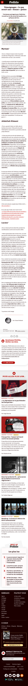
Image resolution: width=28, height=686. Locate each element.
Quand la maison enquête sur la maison (11, 215)
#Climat (3, 626)
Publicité (21, 669)
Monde (3, 607)
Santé (2, 615)
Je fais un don (17, 596)
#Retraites (19, 626)
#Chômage (4, 628)
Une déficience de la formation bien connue (12, 213)
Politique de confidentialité (10, 669)
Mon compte (17, 605)
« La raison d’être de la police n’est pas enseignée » (14, 211)
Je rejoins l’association (19, 602)
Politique (3, 598)
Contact (8, 664)
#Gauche (13, 626)
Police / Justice (5, 617)
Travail (3, 609)
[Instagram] (18, 675)
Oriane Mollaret (10, 20)
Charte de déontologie (9, 666)
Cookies (13, 671)
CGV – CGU (20, 666)
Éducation (4, 613)
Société (3, 602)
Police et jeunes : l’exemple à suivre (10, 218)
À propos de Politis (19, 604)
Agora (3, 596)
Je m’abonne (17, 600)
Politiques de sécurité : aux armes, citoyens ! (12, 217)
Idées (2, 604)
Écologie (3, 600)
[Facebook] (6, 675)
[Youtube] (14, 675)
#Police (8, 626)
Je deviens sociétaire (19, 598)
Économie (4, 611)
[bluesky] (10, 675)
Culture (3, 605)
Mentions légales (16, 664)
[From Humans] (21, 675)
